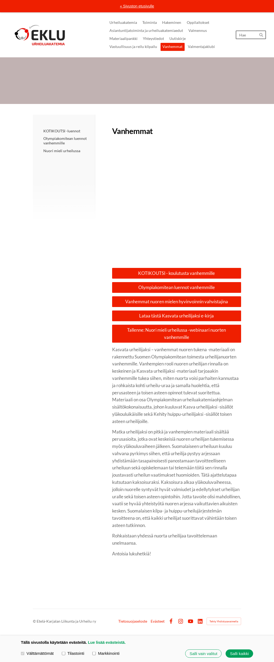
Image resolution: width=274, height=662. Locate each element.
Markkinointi (106, 653)
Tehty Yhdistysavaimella (224, 621)
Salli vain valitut (203, 653)
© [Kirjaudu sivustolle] (35, 621)
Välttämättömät (37, 653)
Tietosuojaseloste (132, 621)
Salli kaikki (239, 653)
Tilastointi (73, 653)
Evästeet (158, 621)
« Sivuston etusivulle (137, 6)
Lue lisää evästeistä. (106, 642)
